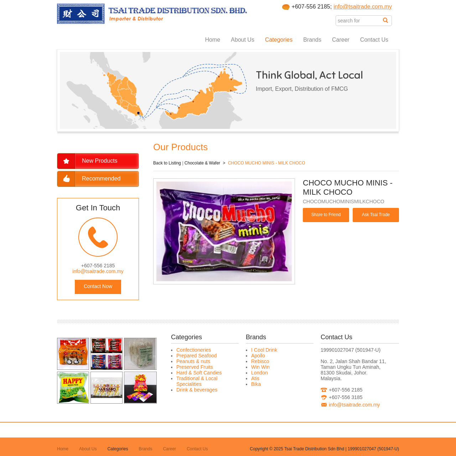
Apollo (258, 355)
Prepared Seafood (196, 355)
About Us (242, 40)
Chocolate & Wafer (202, 163)
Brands (312, 40)
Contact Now (98, 286)
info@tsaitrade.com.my (362, 7)
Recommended (101, 178)
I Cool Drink (264, 350)
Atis (255, 378)
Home (212, 40)
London (259, 373)
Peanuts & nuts (193, 361)
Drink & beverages (196, 390)
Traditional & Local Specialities (196, 381)
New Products (100, 161)
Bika (256, 384)
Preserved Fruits (194, 367)
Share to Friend (326, 214)
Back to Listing (167, 163)
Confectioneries (193, 350)
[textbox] (359, 20)
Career (340, 40)
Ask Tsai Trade (376, 214)
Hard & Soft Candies (199, 373)
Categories (278, 40)
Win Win (260, 367)
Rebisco (260, 361)
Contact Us (374, 40)
